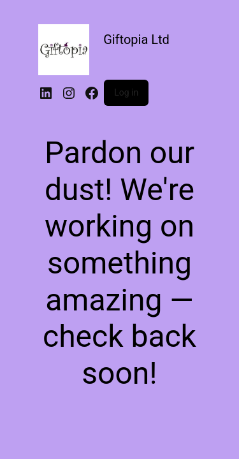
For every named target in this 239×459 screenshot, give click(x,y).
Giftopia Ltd (136, 39)
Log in (126, 92)
